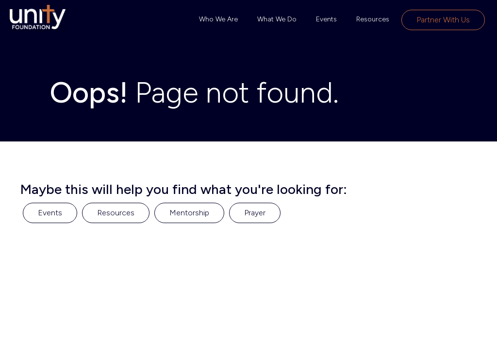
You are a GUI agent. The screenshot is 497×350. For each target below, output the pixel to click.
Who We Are (218, 19)
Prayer (254, 212)
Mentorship (189, 212)
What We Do (277, 19)
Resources (372, 19)
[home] (38, 17)
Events (326, 19)
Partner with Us (443, 19)
